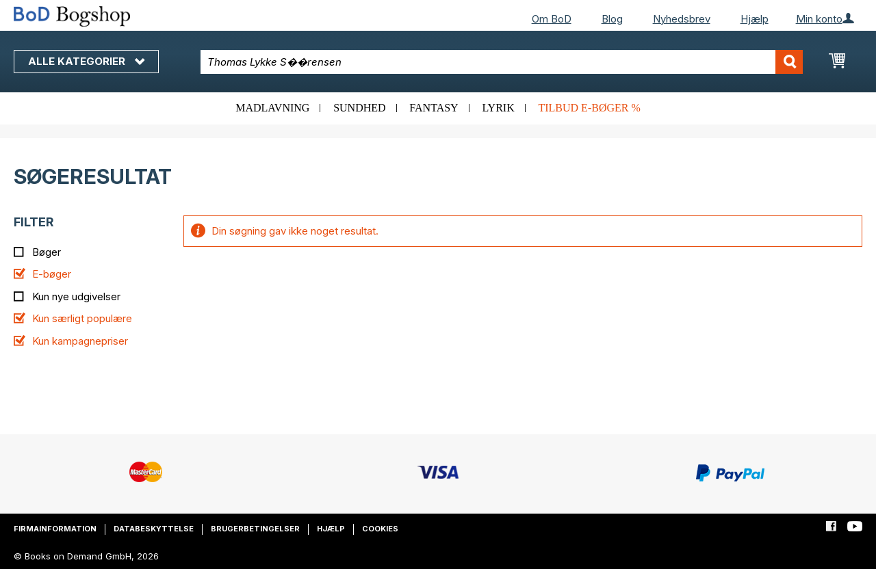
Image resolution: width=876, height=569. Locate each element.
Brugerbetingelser (255, 528)
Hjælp (754, 18)
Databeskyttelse (154, 528)
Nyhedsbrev (681, 18)
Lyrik (498, 108)
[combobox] (502, 62)
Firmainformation (55, 528)
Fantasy (433, 108)
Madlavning (272, 108)
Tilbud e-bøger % (589, 108)
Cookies (380, 528)
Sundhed (359, 108)
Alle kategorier (86, 61)
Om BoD (551, 18)
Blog (612, 18)
